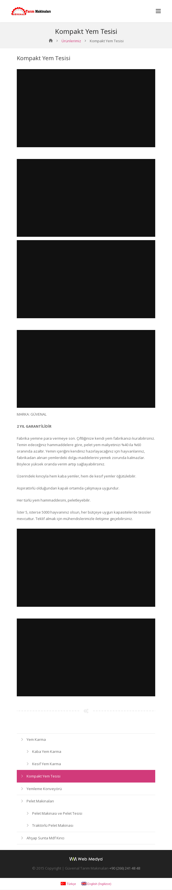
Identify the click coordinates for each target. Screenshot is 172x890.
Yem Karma (36, 739)
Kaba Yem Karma (46, 751)
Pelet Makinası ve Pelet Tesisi (57, 813)
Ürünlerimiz (71, 41)
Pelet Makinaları (40, 801)
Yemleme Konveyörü (44, 788)
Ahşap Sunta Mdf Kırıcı (45, 838)
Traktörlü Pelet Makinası (52, 825)
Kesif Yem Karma (46, 764)
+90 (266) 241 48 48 (124, 868)
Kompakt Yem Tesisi (43, 776)
